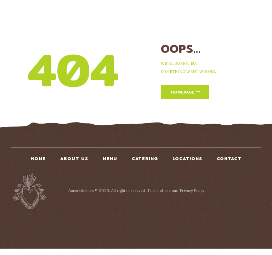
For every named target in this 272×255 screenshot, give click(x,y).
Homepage (182, 92)
